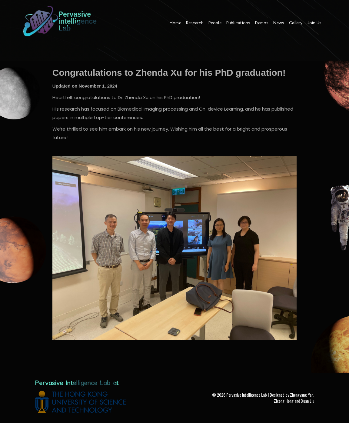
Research (195, 22)
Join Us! (315, 22)
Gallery (295, 22)
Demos (261, 22)
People (214, 22)
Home (175, 22)
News (278, 22)
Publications (238, 22)
